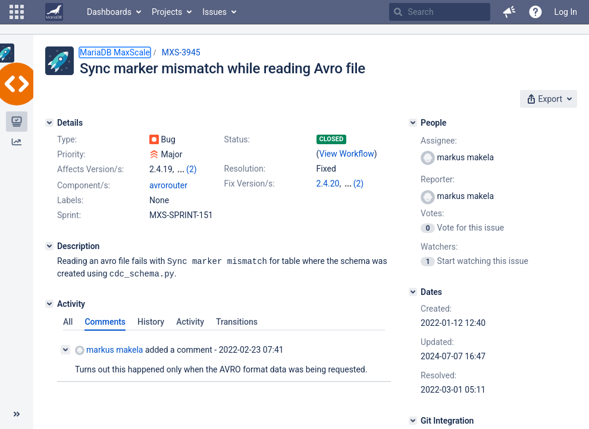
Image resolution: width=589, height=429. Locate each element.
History (150, 331)
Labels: (70, 211)
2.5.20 (354, 183)
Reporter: (438, 179)
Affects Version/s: (90, 169)
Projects (167, 12)
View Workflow (346, 153)
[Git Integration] (413, 420)
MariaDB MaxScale (115, 52)
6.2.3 (326, 195)
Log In (565, 12)
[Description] (49, 257)
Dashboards (109, 12)
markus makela (109, 360)
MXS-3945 (181, 52)
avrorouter (168, 196)
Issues (214, 12)
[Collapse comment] (65, 359)
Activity (190, 331)
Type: (67, 139)
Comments (105, 331)
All (68, 331)
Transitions (237, 331)
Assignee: (439, 140)
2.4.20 (328, 183)
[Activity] (49, 313)
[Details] (49, 123)
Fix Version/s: (249, 183)
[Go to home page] (54, 12)
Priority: (71, 154)
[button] (16, 12)
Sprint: (69, 226)
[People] (413, 123)
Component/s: (83, 196)
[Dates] (413, 292)
